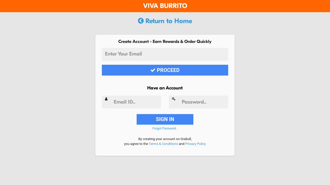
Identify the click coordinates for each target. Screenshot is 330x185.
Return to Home (165, 21)
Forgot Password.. (164, 128)
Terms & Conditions (163, 144)
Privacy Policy (195, 144)
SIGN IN (165, 119)
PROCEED (164, 70)
